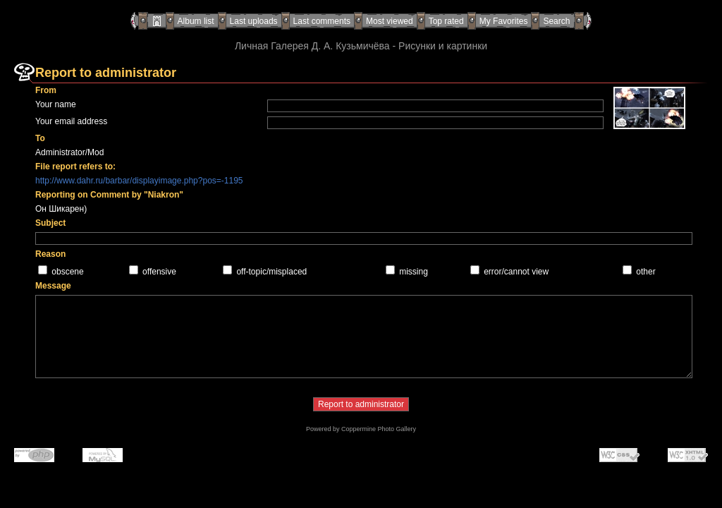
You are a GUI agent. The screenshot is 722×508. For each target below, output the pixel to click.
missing (413, 272)
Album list (196, 21)
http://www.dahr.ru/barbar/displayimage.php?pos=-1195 (139, 181)
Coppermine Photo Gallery (378, 429)
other (645, 272)
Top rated (446, 21)
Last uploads (254, 21)
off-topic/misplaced (271, 272)
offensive (159, 272)
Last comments (321, 21)
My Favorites (503, 21)
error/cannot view (516, 272)
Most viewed (389, 21)
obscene (67, 272)
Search (556, 21)
